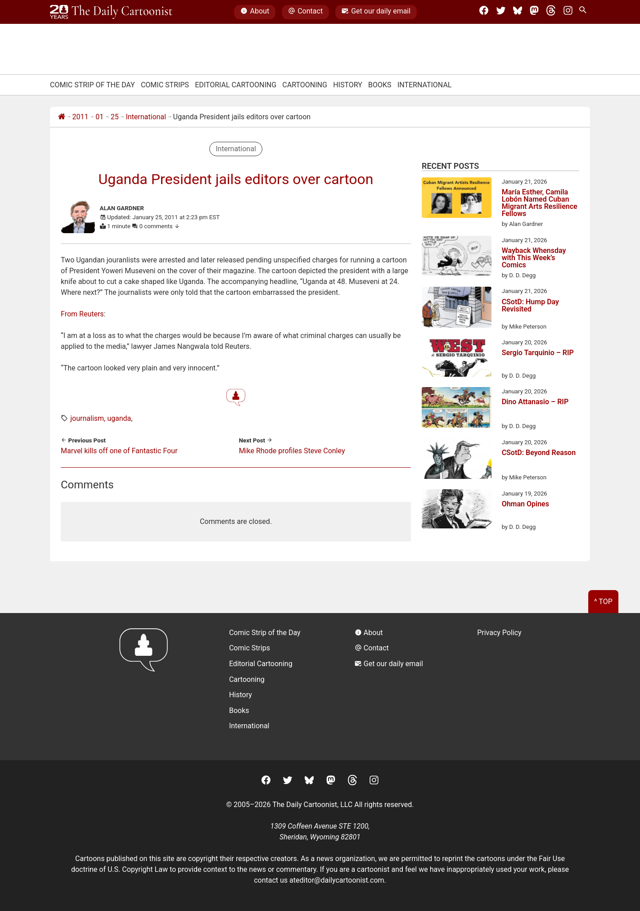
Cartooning (304, 85)
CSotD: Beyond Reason (539, 453)
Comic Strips (165, 85)
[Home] (61, 117)
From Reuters (82, 314)
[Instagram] (568, 12)
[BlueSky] (517, 12)
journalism (87, 418)
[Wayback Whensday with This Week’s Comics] (456, 257)
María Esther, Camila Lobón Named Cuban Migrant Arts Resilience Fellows (539, 203)
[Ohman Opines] (456, 510)
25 (115, 117)
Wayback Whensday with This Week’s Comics (534, 258)
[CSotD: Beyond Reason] (456, 460)
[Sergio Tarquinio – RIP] (456, 359)
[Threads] (550, 12)
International (424, 85)
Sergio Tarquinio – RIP (538, 353)
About (254, 12)
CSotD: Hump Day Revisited (530, 305)
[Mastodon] (534, 12)
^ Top (603, 601)
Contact (305, 12)
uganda (119, 418)
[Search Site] (584, 12)
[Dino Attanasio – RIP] (456, 409)
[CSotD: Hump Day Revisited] (456, 309)
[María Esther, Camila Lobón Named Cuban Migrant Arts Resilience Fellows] (456, 199)
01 (99, 117)
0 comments (160, 226)
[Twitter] (501, 12)
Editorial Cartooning (235, 85)
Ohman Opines (525, 504)
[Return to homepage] (146, 686)
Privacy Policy (499, 632)
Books (380, 85)
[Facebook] (483, 12)
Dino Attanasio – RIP (535, 402)
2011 (80, 117)
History (347, 85)
